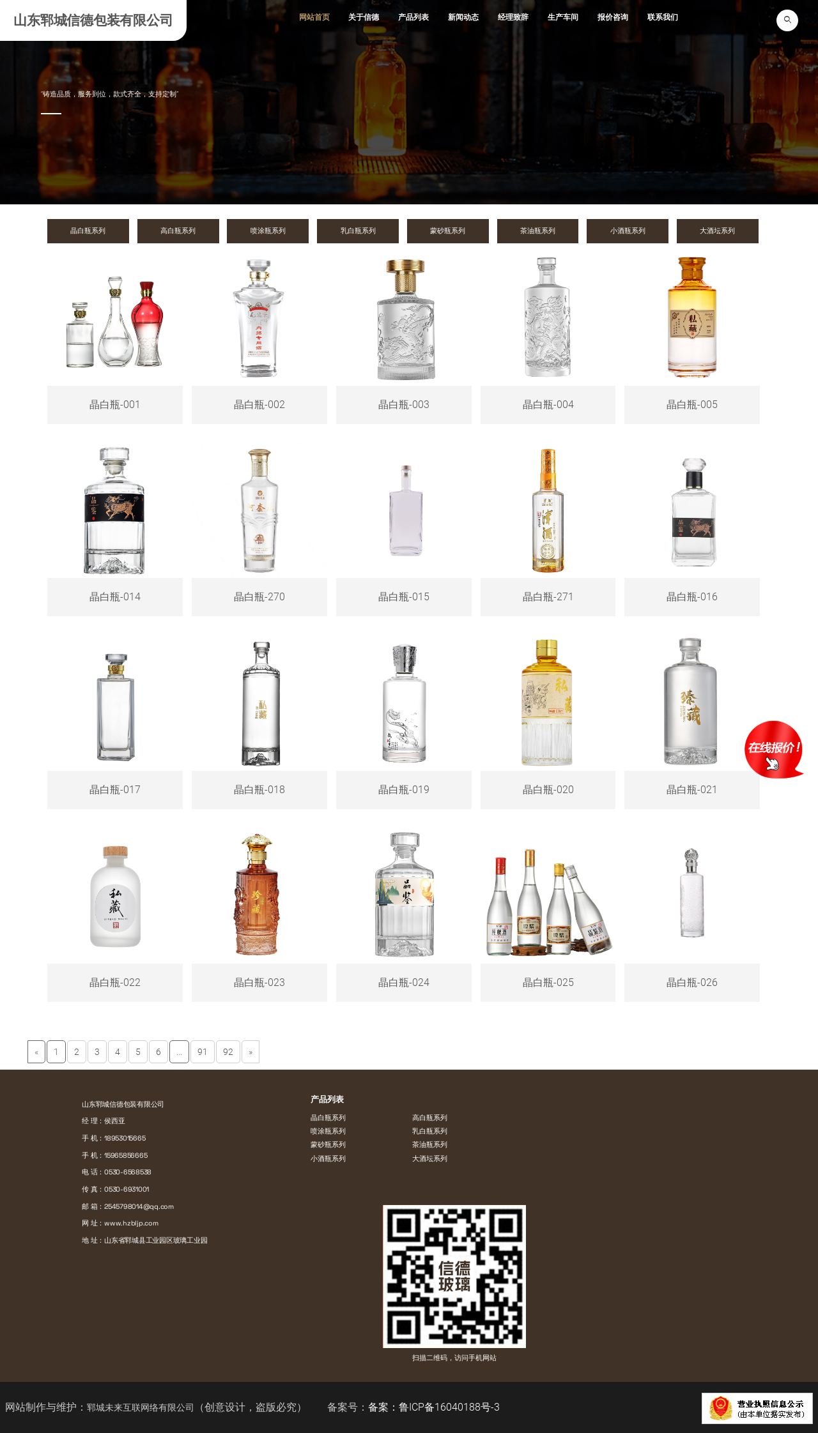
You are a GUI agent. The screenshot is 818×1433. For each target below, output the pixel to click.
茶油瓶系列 (429, 1145)
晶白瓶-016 (692, 597)
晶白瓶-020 (548, 790)
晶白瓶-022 (115, 982)
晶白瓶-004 (548, 404)
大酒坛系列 (429, 1159)
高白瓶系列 (429, 1118)
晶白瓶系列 (328, 1118)
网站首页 (314, 17)
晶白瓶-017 (115, 790)
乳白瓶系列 (429, 1131)
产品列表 (413, 17)
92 (228, 1052)
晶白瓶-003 (403, 404)
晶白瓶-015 (403, 597)
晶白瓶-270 (259, 597)
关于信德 (363, 17)
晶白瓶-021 (692, 790)
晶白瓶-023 (259, 982)
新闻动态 (463, 17)
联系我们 (662, 17)
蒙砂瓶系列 (328, 1145)
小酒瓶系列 (328, 1159)
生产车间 (563, 17)
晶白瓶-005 (692, 404)
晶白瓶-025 (548, 982)
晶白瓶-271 (548, 597)
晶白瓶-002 (259, 404)
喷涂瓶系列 (328, 1131)
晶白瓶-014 (115, 597)
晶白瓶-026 (692, 982)
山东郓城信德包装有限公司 (93, 20)
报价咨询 (613, 17)
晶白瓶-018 (259, 790)
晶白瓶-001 (115, 404)
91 (202, 1052)
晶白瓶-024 (403, 982)
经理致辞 (513, 17)
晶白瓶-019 (403, 790)
